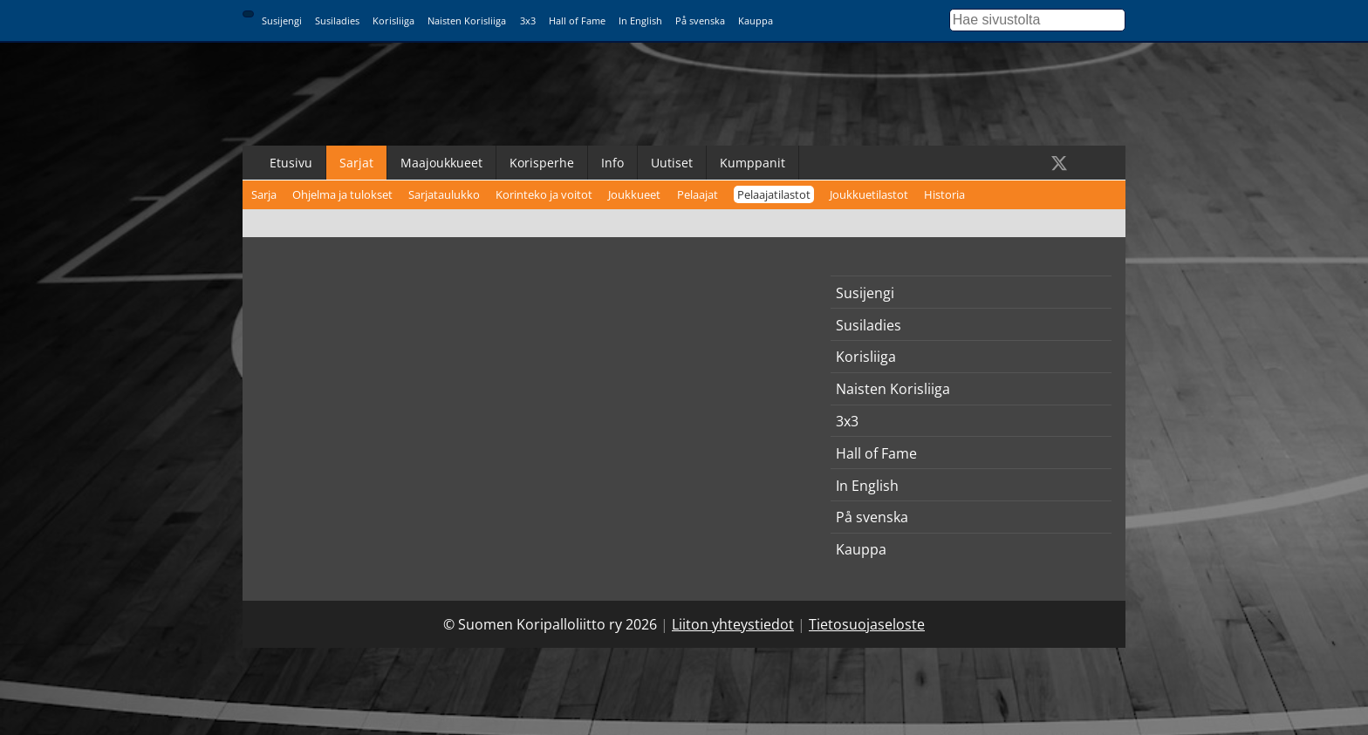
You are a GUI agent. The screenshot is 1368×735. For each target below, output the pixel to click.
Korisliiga (393, 20)
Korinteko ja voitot (544, 194)
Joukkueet (634, 194)
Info (612, 162)
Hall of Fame (577, 20)
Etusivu (291, 162)
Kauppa (755, 20)
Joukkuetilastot (869, 194)
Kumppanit (752, 162)
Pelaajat (697, 194)
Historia (944, 194)
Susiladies (337, 20)
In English (640, 20)
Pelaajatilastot (774, 194)
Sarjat (356, 162)
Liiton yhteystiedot (733, 624)
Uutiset (672, 162)
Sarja (264, 194)
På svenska (700, 20)
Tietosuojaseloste (867, 624)
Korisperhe (542, 162)
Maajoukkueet (441, 162)
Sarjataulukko (444, 194)
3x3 (528, 20)
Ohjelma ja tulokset (342, 194)
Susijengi (282, 20)
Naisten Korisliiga (467, 20)
